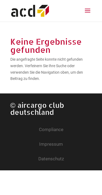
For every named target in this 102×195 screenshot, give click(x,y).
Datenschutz (51, 158)
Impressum (51, 144)
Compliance (51, 129)
